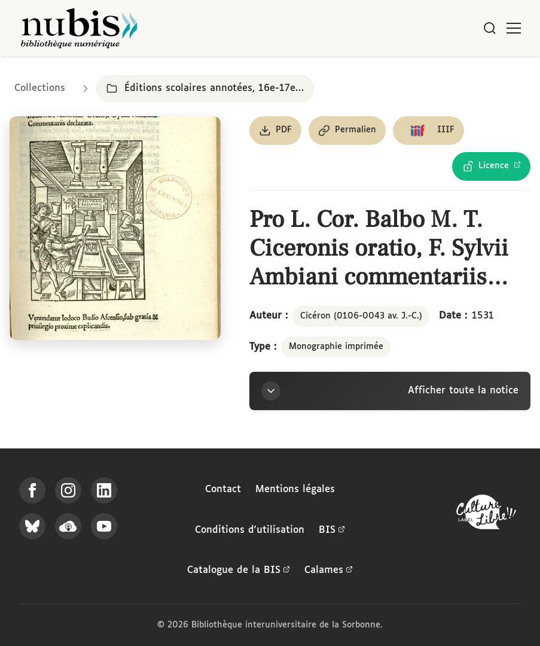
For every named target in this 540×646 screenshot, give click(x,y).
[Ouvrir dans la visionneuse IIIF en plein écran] (115, 228)
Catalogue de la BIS (238, 570)
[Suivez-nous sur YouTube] (104, 526)
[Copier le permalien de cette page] (347, 130)
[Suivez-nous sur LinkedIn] (104, 490)
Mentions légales (295, 489)
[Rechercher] (490, 28)
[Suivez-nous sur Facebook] (32, 490)
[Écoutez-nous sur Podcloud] (68, 526)
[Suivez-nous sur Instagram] (68, 490)
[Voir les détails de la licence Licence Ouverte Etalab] (491, 166)
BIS (332, 530)
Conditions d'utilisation (249, 530)
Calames (328, 570)
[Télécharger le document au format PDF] (275, 130)
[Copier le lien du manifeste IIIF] (428, 130)
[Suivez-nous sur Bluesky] (32, 526)
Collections (39, 88)
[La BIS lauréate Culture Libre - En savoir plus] (486, 514)
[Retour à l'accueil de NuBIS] (79, 28)
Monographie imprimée (336, 346)
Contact (223, 489)
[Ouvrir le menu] (514, 28)
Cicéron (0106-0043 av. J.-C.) (361, 316)
